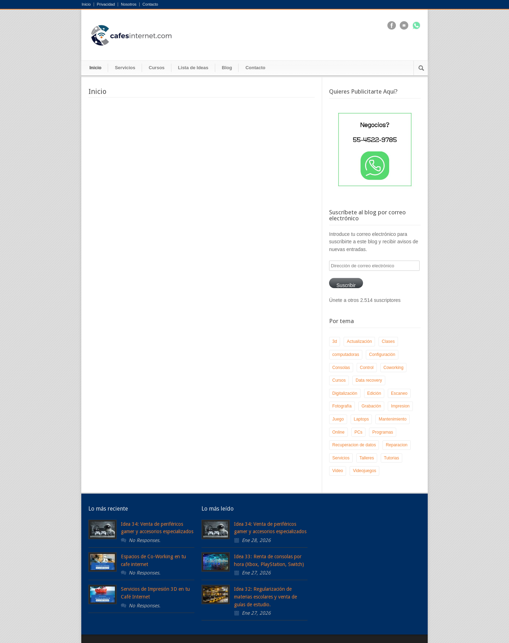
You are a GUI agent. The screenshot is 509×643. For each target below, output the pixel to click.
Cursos (157, 67)
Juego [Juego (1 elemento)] (338, 419)
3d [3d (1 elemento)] (334, 341)
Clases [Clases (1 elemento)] (388, 341)
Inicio (86, 4)
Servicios (125, 67)
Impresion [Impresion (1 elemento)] (400, 406)
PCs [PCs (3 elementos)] (359, 432)
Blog (227, 67)
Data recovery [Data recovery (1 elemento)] (369, 380)
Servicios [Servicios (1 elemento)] (341, 458)
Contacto (150, 4)
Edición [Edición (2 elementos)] (374, 393)
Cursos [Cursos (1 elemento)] (339, 380)
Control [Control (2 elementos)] (367, 367)
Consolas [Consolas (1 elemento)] (341, 367)
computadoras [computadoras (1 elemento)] (345, 354)
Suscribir (346, 285)
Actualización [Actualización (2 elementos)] (359, 341)
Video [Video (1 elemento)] (337, 470)
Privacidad (106, 4)
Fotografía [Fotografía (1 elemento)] (342, 406)
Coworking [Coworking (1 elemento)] (394, 367)
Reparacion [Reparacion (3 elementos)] (396, 444)
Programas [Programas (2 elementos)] (382, 432)
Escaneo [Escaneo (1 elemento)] (399, 393)
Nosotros (128, 4)
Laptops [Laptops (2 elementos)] (361, 419)
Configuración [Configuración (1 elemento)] (382, 354)
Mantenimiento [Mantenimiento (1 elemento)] (392, 419)
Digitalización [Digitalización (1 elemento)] (344, 393)
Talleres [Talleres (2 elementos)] (366, 458)
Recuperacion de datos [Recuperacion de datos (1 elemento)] (354, 444)
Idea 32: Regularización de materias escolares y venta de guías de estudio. (265, 596)
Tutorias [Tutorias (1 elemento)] (391, 458)
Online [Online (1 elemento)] (338, 432)
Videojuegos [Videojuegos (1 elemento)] (364, 470)
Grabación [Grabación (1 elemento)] (371, 406)
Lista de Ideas (193, 67)
